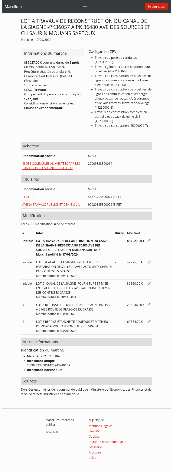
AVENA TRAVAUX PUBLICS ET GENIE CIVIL (51, 204)
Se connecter (157, 7)
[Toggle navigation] (85, 6)
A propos (95, 452)
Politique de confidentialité (107, 442)
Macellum (13, 6)
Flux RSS (94, 431)
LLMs (92, 458)
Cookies (94, 436)
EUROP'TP (29, 197)
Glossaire (95, 447)
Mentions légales (100, 426)
